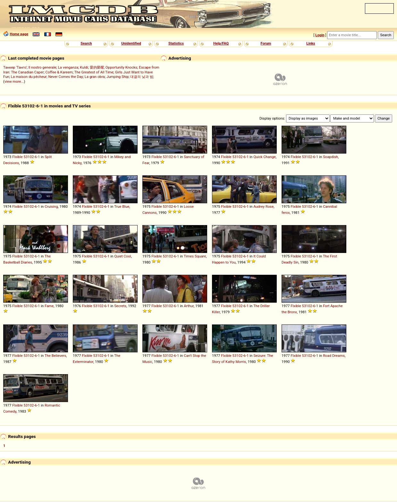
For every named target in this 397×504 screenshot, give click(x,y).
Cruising (51, 206)
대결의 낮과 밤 (141, 76)
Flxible (17, 157)
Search (86, 43)
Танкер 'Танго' (15, 67)
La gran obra (95, 76)
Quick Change (264, 157)
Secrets (120, 306)
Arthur (189, 306)
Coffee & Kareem (59, 72)
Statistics (176, 43)
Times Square (195, 256)
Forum (266, 43)
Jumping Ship (117, 76)
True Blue (121, 206)
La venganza (68, 67)
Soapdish (330, 157)
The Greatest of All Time (94, 72)
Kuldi (84, 67)
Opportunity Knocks (121, 67)
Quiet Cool (122, 256)
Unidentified (131, 43)
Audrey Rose (263, 206)
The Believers (55, 355)
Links (310, 43)
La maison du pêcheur (28, 76)
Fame (49, 306)
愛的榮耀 (97, 67)
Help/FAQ (221, 43)
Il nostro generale (42, 67)
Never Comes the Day (65, 76)
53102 (29, 157)
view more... (14, 81)
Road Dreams (334, 355)
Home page (19, 34)
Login (319, 35)
